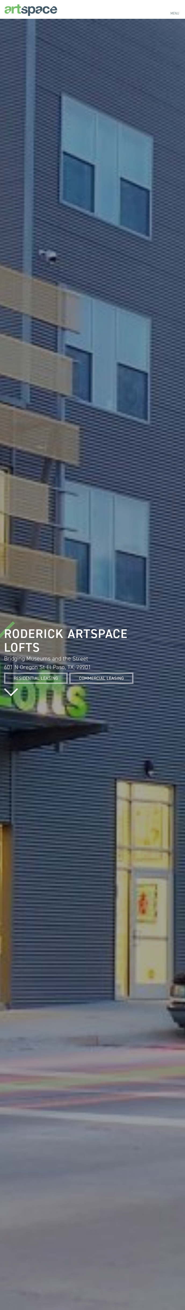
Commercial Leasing (101, 678)
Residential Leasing (36, 678)
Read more (11, 692)
